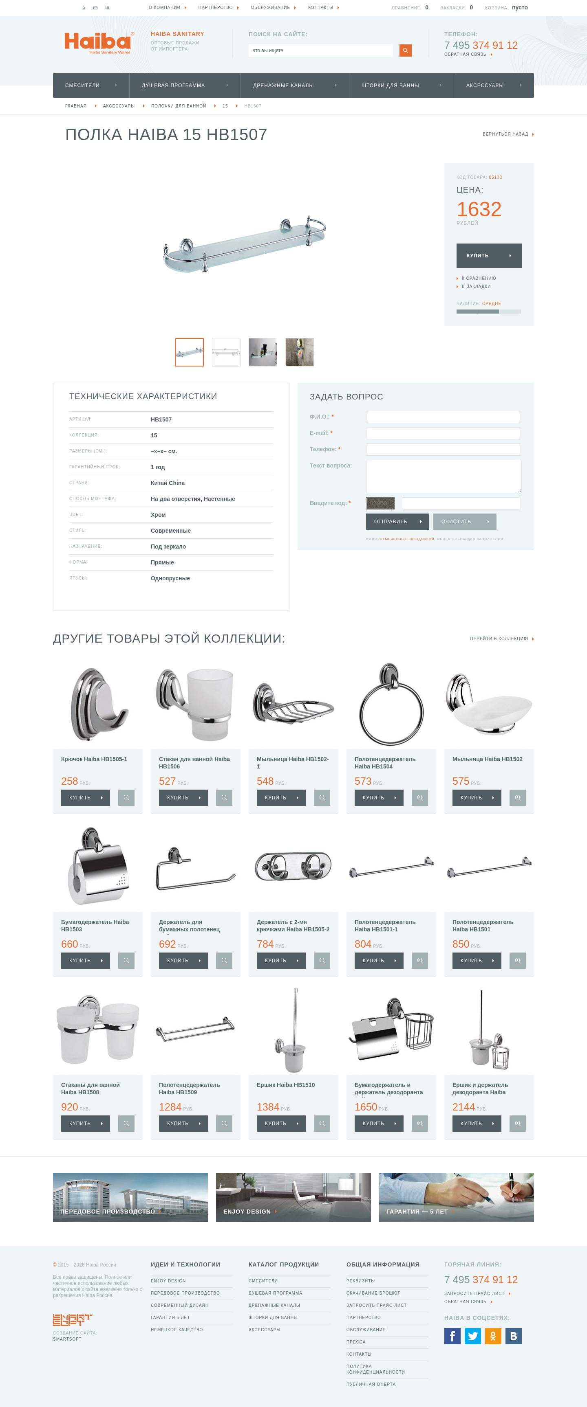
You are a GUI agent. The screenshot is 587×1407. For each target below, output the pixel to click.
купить (80, 798)
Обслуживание (366, 1330)
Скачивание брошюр (373, 1293)
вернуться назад (505, 134)
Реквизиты (360, 1281)
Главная (76, 106)
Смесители (82, 85)
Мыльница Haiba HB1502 (487, 759)
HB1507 (252, 106)
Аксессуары (485, 85)
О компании (165, 7)
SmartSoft (67, 1339)
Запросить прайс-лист (376, 1305)
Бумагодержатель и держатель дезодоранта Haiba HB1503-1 (389, 1092)
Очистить (456, 522)
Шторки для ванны (390, 85)
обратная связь (465, 54)
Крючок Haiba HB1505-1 (94, 759)
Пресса (356, 1342)
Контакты (359, 1354)
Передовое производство (185, 1293)
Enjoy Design (168, 1281)
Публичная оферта (371, 1384)
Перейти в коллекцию (499, 639)
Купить (478, 256)
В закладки (476, 286)
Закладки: (454, 8)
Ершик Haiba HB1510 (286, 1085)
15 (225, 106)
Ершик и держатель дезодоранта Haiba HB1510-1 (480, 1092)
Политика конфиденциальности (375, 1369)
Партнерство (363, 1317)
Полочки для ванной (178, 106)
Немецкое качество (177, 1330)
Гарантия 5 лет (170, 1317)
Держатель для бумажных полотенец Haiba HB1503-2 (189, 929)
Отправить (390, 522)
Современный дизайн (180, 1305)
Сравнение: (407, 8)
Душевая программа (173, 85)
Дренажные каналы (283, 85)
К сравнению (479, 278)
